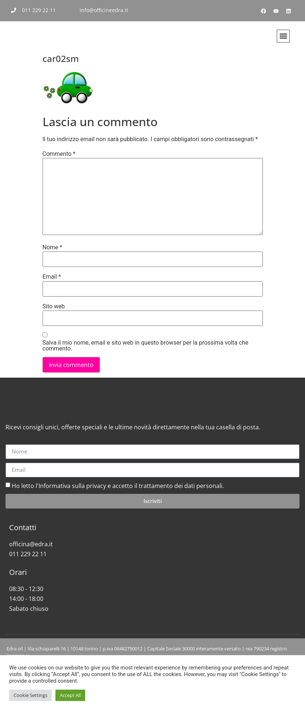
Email (52, 277)
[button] (283, 36)
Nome (52, 247)
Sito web (54, 306)
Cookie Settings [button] (30, 695)
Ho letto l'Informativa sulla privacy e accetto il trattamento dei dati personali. (118, 518)
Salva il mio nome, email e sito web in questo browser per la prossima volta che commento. (145, 346)
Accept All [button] (70, 695)
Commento (59, 154)
